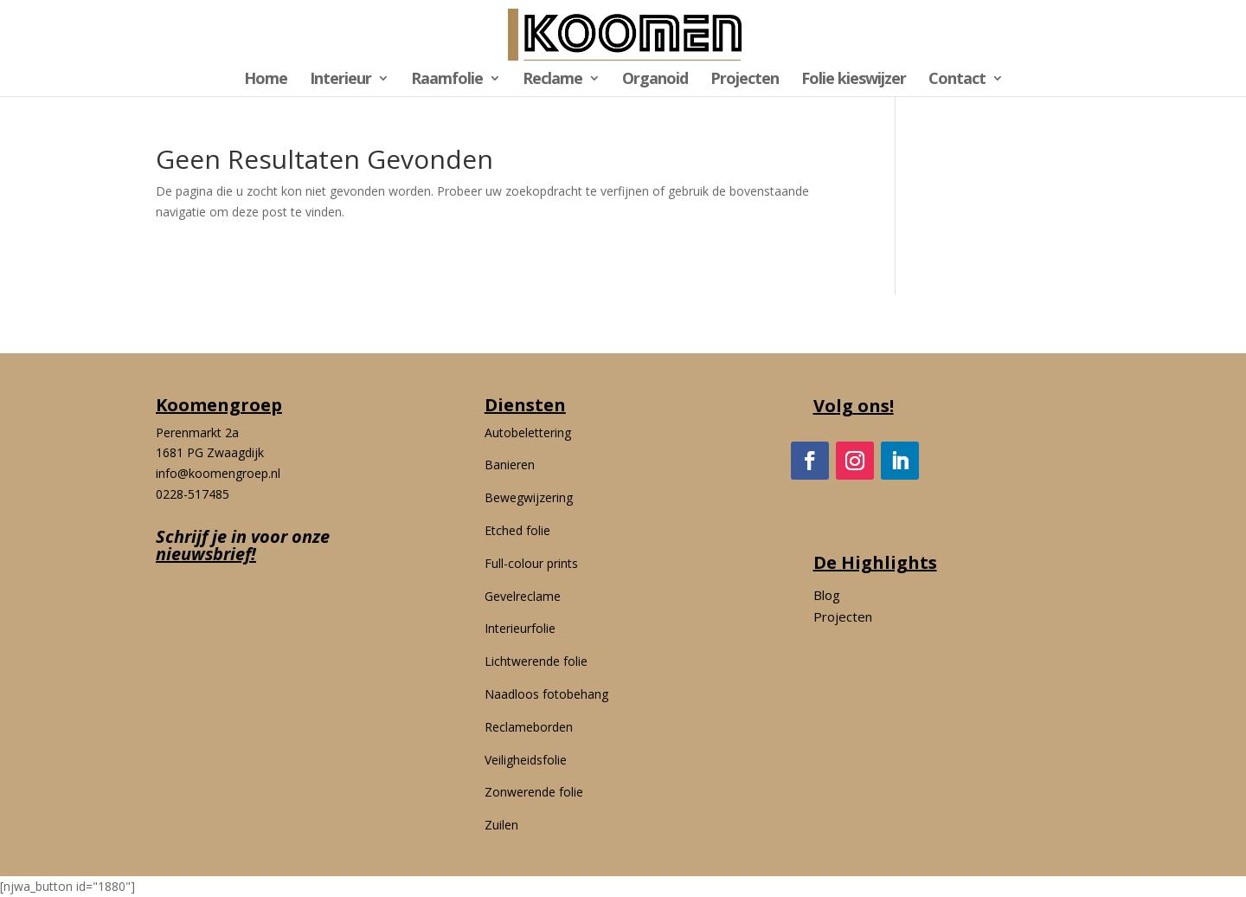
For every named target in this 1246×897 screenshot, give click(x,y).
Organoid (655, 80)
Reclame (552, 80)
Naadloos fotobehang (546, 694)
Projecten (744, 80)
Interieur (340, 80)
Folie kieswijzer (853, 80)
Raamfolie (447, 80)
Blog (826, 594)
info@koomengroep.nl (218, 473)
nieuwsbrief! (206, 553)
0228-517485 (192, 494)
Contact (957, 80)
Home (265, 80)
